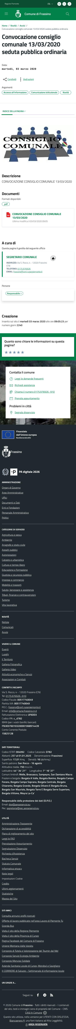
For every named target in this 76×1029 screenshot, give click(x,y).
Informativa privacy (12, 868)
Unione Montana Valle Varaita (17, 946)
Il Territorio (7, 659)
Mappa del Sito (9, 898)
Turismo (6, 600)
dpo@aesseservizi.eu (19, 804)
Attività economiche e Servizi (17, 674)
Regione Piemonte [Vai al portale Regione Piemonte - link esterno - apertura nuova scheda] (12, 3)
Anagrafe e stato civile (13, 545)
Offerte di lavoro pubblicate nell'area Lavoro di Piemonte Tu (32, 921)
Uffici (4, 497)
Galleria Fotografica (12, 664)
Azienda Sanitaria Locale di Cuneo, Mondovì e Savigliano (31, 966)
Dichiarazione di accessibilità (16, 828)
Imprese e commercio (13, 580)
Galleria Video (9, 669)
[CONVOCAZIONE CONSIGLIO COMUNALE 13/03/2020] (8, 214)
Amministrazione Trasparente (17, 823)
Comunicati (7, 627)
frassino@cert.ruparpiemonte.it (27, 271)
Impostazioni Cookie (12, 878)
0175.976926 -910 (16, 696)
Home (4, 25)
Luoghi (5, 654)
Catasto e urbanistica (13, 560)
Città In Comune (33, 1012)
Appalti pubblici (10, 550)
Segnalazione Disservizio (14, 848)
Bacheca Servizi (10, 858)
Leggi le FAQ (8, 838)
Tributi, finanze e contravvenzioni (19, 595)
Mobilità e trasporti (11, 585)
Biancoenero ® (17, 1020)
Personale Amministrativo (15, 512)
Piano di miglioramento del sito (18, 833)
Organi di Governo (11, 487)
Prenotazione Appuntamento (17, 843)
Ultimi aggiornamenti (13, 888)
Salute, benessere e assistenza (18, 590)
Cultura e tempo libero (13, 565)
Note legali (7, 873)
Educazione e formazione (15, 570)
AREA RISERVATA (36, 1024)
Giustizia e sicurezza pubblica (16, 575)
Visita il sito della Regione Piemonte (20, 931)
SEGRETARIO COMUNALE (21, 257)
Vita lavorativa (9, 605)
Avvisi (22, 25)
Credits (5, 883)
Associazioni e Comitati (14, 679)
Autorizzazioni (9, 555)
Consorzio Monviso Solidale (16, 961)
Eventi (5, 649)
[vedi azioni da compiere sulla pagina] (26, 79)
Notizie (5, 622)
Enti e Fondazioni (11, 507)
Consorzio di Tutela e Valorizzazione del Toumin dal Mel (30, 951)
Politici (5, 518)
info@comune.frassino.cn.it (23, 711)
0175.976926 (24, 268)
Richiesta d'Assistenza (13, 853)
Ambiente (7, 540)
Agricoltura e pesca (12, 535)
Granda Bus (8, 926)
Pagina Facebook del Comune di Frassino (23, 941)
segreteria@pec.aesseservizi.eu (23, 808)
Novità (13, 25)
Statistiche (7, 893)
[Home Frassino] (31, 14)
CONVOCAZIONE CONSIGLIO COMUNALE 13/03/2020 (36, 216)
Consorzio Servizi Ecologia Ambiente (20, 956)
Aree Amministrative (12, 492)
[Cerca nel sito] (67, 14)
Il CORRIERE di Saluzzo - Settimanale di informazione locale (33, 971)
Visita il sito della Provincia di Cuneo (20, 936)
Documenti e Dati (11, 502)
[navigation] (6, 13)
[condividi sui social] (9, 79)
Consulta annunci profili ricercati (18, 916)
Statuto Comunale (11, 863)
